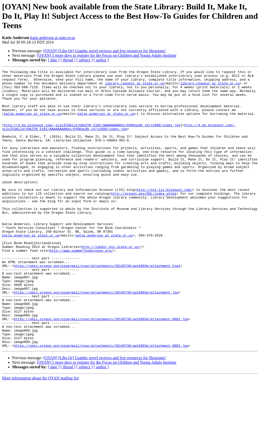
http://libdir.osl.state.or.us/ (111, 282)
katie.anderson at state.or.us (52, 37)
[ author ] (101, 60)
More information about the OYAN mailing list (40, 433)
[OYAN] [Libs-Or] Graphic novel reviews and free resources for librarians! (104, 51)
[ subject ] (84, 60)
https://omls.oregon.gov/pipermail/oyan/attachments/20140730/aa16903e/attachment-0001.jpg (101, 369)
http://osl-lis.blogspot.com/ (164, 214)
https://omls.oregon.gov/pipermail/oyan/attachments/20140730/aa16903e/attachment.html (97, 305)
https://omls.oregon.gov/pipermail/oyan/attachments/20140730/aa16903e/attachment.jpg (96, 337)
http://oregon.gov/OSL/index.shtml (143, 218)
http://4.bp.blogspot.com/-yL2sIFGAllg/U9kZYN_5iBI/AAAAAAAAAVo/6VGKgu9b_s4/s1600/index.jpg (92, 136)
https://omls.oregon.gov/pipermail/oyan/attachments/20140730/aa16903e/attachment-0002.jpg (101, 401)
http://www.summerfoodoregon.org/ (81, 287)
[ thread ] (67, 60)
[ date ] (53, 60)
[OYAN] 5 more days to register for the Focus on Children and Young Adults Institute (106, 55)
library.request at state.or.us (135, 86)
